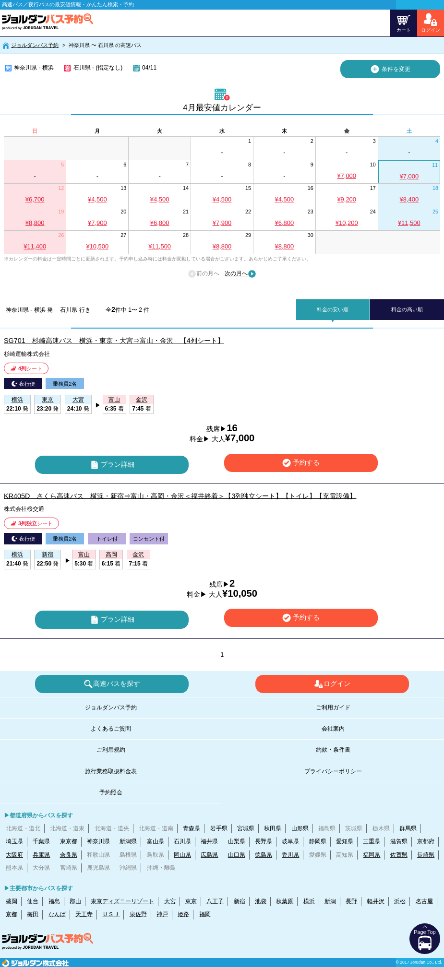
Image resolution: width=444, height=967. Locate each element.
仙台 (32, 901)
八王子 (215, 901)
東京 (191, 901)
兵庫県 (41, 854)
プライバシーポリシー (333, 771)
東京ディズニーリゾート (122, 901)
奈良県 (68, 854)
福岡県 (371, 854)
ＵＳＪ (111, 914)
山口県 (236, 854)
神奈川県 (98, 841)
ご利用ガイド (333, 707)
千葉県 (41, 841)
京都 (11, 914)
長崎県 (425, 854)
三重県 (371, 841)
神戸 (162, 914)
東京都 (68, 841)
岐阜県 (290, 841)
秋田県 (272, 828)
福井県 (209, 841)
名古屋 (424, 901)
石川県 (182, 841)
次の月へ (240, 274)
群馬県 (408, 828)
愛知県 (344, 841)
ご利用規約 (110, 749)
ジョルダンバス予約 (35, 45)
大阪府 (14, 854)
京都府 (425, 841)
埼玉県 (14, 841)
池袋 (260, 901)
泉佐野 (138, 914)
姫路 (183, 914)
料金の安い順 (332, 309)
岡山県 (182, 854)
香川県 (290, 854)
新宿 (239, 901)
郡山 (75, 901)
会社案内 (333, 728)
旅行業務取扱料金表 (111, 771)
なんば (57, 914)
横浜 (309, 901)
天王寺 (84, 914)
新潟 (330, 901)
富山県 (155, 841)
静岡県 (317, 841)
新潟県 (128, 841)
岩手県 (219, 828)
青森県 (191, 828)
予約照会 (110, 792)
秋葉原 (284, 901)
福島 (54, 901)
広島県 (209, 854)
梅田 (32, 914)
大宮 (170, 901)
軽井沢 (375, 901)
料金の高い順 (407, 309)
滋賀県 (399, 841)
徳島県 (263, 854)
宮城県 (245, 828)
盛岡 (11, 901)
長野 (351, 901)
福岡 (205, 914)
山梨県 (236, 841)
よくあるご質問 (111, 728)
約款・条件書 (333, 749)
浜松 (400, 901)
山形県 (300, 828)
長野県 (263, 841)
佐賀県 (399, 854)
